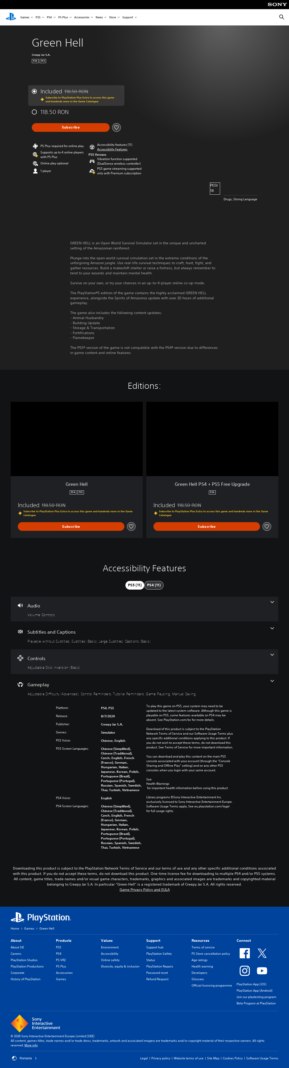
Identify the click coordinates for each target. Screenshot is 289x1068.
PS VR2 (61, 960)
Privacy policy (160, 1058)
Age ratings (200, 960)
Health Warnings (157, 784)
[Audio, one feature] (144, 609)
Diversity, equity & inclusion (120, 966)
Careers (16, 953)
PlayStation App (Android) (254, 990)
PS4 (49, 17)
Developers (199, 973)
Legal (144, 1058)
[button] (112, 149)
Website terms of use (189, 1058)
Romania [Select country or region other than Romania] (24, 1058)
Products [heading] (63, 940)
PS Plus (63, 17)
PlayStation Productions (27, 966)
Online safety (110, 960)
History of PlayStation (25, 979)
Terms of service (203, 947)
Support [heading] (153, 940)
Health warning (202, 966)
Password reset (157, 973)
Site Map (213, 1058)
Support (127, 17)
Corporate (17, 973)
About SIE (17, 947)
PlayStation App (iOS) (251, 984)
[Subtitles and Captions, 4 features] (144, 635)
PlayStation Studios (24, 960)
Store (112, 17)
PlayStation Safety (159, 953)
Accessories (81, 17)
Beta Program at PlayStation (256, 1003)
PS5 (38, 17)
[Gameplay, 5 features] (144, 688)
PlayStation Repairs (159, 966)
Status (150, 960)
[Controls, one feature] (144, 661)
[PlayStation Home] (11, 17)
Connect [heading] (244, 940)
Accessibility (109, 953)
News (99, 17)
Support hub (154, 947)
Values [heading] (107, 940)
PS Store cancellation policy (211, 953)
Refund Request (157, 979)
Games (24, 17)
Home (15, 928)
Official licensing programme (212, 985)
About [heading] (16, 940)
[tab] (134, 585)
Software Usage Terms (262, 1058)
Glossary (198, 979)
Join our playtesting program (256, 997)
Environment (110, 947)
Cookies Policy (233, 1058)
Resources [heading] (200, 940)
